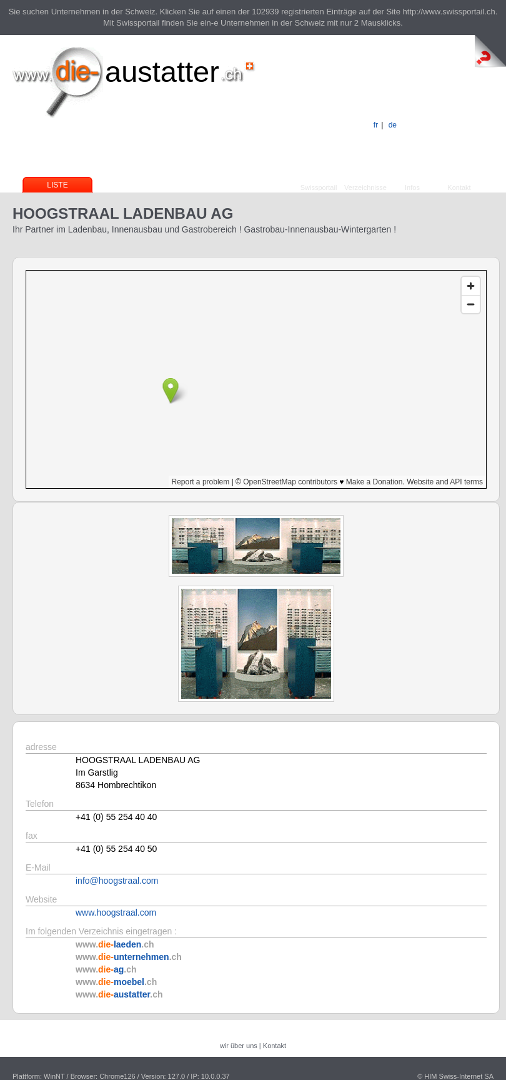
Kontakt (458, 187)
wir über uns (238, 1045)
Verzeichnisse (365, 187)
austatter (162, 71)
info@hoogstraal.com (117, 881)
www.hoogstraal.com (116, 913)
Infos (412, 187)
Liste (57, 185)
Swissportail (318, 187)
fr (376, 125)
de (393, 125)
